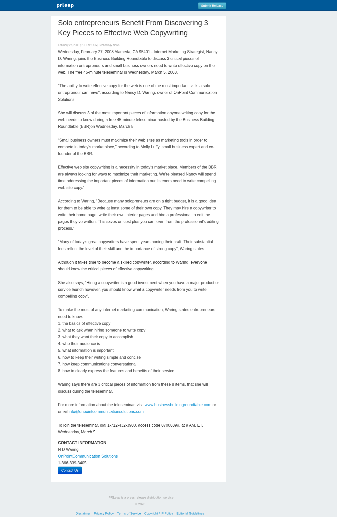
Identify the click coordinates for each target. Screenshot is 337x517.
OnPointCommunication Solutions (88, 456)
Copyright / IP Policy (158, 513)
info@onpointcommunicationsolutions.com (106, 411)
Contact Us (69, 470)
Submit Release (212, 5)
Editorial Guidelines (190, 513)
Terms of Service (129, 513)
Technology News (109, 45)
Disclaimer (83, 513)
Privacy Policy (104, 513)
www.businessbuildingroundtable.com (178, 405)
